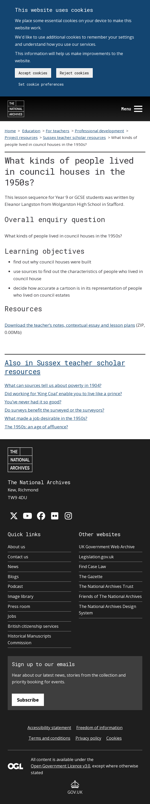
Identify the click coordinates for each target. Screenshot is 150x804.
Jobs (12, 616)
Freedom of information (99, 727)
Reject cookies (74, 72)
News (13, 566)
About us (16, 547)
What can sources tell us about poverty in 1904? (53, 385)
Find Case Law (92, 566)
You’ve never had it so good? (33, 402)
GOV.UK (75, 787)
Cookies (114, 738)
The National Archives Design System (107, 610)
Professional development (99, 130)
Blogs (13, 576)
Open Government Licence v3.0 (60, 766)
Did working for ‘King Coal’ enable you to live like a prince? (63, 393)
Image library (20, 596)
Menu (131, 108)
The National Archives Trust (106, 586)
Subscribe (28, 700)
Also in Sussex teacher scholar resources (65, 367)
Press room (19, 606)
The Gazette (90, 576)
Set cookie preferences (41, 84)
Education (31, 130)
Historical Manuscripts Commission (29, 639)
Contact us (18, 557)
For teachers (57, 130)
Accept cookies (32, 72)
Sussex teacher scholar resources (74, 137)
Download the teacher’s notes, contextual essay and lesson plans (70, 325)
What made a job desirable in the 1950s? (46, 418)
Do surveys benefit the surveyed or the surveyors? (54, 410)
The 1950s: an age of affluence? (36, 427)
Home (10, 130)
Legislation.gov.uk (96, 557)
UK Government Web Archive (107, 547)
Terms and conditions (49, 738)
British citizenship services (33, 626)
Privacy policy (88, 738)
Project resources (21, 137)
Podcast (15, 586)
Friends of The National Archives (110, 596)
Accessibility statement (49, 727)
